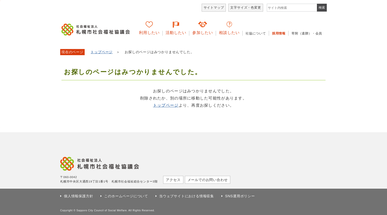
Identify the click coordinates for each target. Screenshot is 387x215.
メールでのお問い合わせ (208, 180)
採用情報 (279, 33)
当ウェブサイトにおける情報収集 (186, 196)
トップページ (102, 52)
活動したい (176, 33)
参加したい (202, 33)
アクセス (173, 180)
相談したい (229, 33)
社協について (256, 33)
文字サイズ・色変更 (245, 7)
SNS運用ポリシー (240, 196)
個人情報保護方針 (78, 196)
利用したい (149, 33)
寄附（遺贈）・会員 (306, 33)
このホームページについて (126, 196)
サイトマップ (214, 7)
